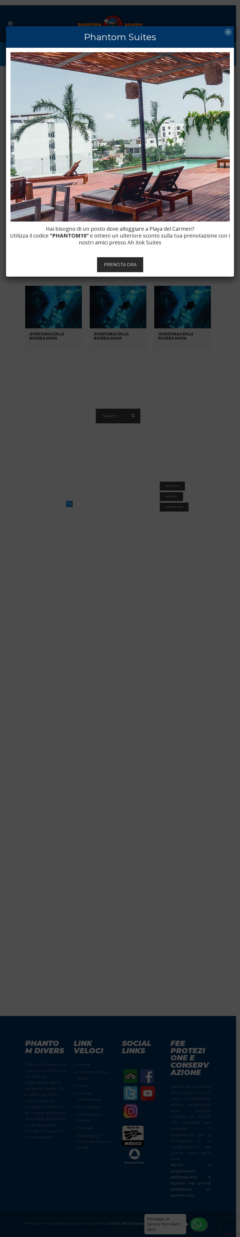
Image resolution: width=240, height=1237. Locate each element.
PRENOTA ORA (120, 264)
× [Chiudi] (228, 32)
